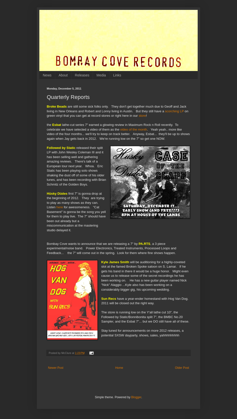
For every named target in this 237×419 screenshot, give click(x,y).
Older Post (182, 368)
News (47, 75)
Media (101, 75)
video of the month (133, 129)
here (59, 207)
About (63, 75)
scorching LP (174, 111)
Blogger (136, 397)
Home (119, 368)
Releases (82, 75)
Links (117, 75)
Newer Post (55, 368)
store (142, 115)
